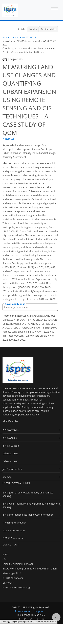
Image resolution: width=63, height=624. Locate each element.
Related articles (48, 29)
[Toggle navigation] (55, 7)
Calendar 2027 (10, 461)
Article (21, 29)
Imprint (39, 611)
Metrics (33, 29)
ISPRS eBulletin (11, 445)
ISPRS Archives (10, 430)
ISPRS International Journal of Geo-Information (28, 514)
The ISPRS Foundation (14, 522)
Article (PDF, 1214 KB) (17, 307)
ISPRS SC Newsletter (14, 538)
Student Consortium (14, 530)
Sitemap (7, 477)
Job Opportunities (12, 469)
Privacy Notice (23, 611)
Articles (7, 37)
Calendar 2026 (10, 453)
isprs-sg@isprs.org (20, 587)
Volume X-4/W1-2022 (24, 37)
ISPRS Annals (10, 437)
